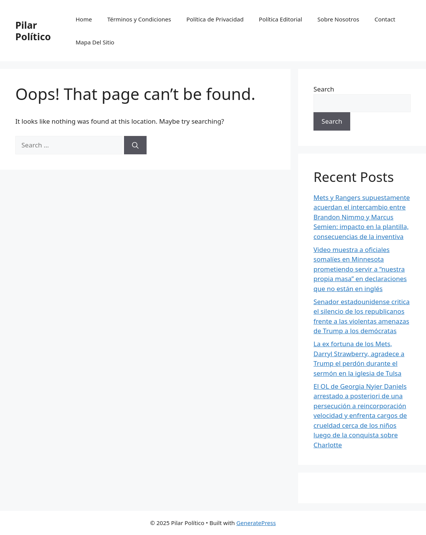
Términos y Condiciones (139, 19)
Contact (384, 19)
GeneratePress (256, 523)
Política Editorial (280, 19)
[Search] (135, 145)
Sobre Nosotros (338, 19)
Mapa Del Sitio (94, 42)
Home (83, 19)
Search (323, 89)
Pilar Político (33, 30)
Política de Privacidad (214, 19)
